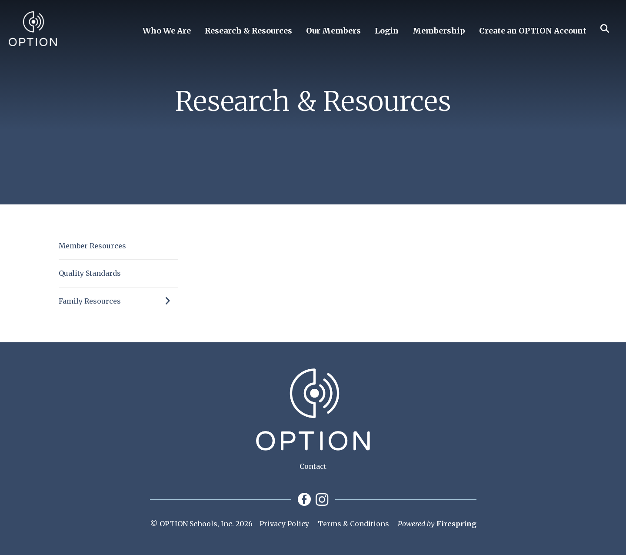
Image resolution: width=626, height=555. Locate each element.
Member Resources (92, 245)
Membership (439, 31)
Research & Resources (248, 31)
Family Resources (118, 301)
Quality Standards (90, 273)
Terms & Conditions (353, 523)
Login (387, 31)
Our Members (333, 31)
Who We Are (167, 31)
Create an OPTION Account (532, 31)
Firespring (456, 523)
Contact (313, 466)
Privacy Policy (284, 523)
